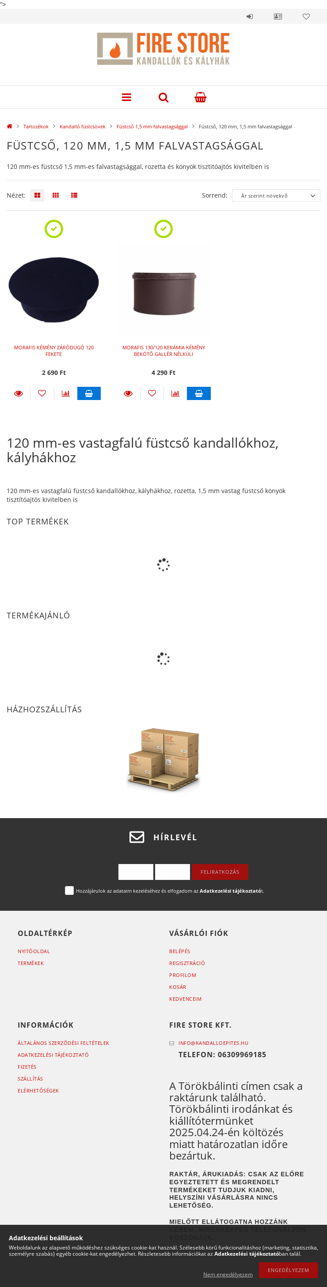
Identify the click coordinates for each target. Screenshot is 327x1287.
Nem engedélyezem (228, 1274)
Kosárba (89, 393)
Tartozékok (36, 126)
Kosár (177, 987)
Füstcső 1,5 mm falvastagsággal (152, 126)
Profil (277, 16)
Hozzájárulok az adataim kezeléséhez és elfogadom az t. (170, 890)
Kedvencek (306, 16)
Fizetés (27, 1066)
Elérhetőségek (38, 1090)
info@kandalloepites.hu (213, 1043)
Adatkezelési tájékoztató (53, 1054)
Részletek (18, 393)
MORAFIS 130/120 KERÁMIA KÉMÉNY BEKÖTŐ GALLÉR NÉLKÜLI (163, 350)
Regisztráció (187, 963)
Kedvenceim (185, 998)
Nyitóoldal (34, 951)
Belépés (249, 16)
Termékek (31, 963)
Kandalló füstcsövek (83, 126)
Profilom (182, 975)
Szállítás (30, 1078)
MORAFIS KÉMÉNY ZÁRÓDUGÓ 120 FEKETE (54, 350)
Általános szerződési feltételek (64, 1043)
